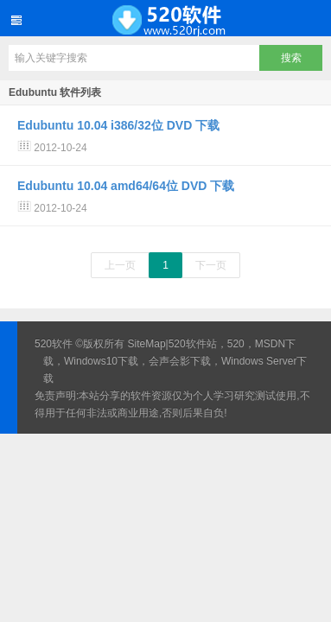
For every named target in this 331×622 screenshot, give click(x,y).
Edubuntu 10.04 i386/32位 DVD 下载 (118, 125)
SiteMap (147, 344)
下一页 (210, 265)
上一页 (120, 265)
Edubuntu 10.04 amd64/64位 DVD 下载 (125, 186)
